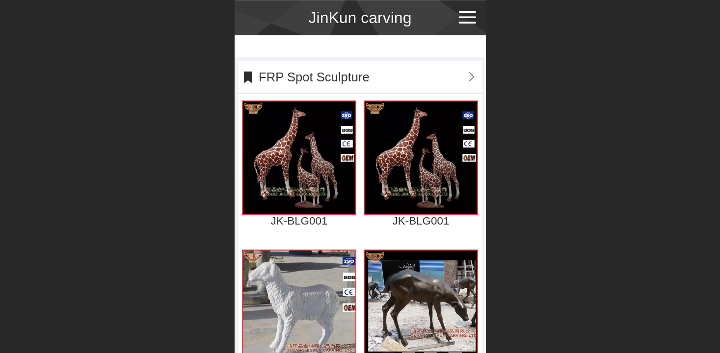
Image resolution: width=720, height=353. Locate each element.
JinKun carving (360, 17)
